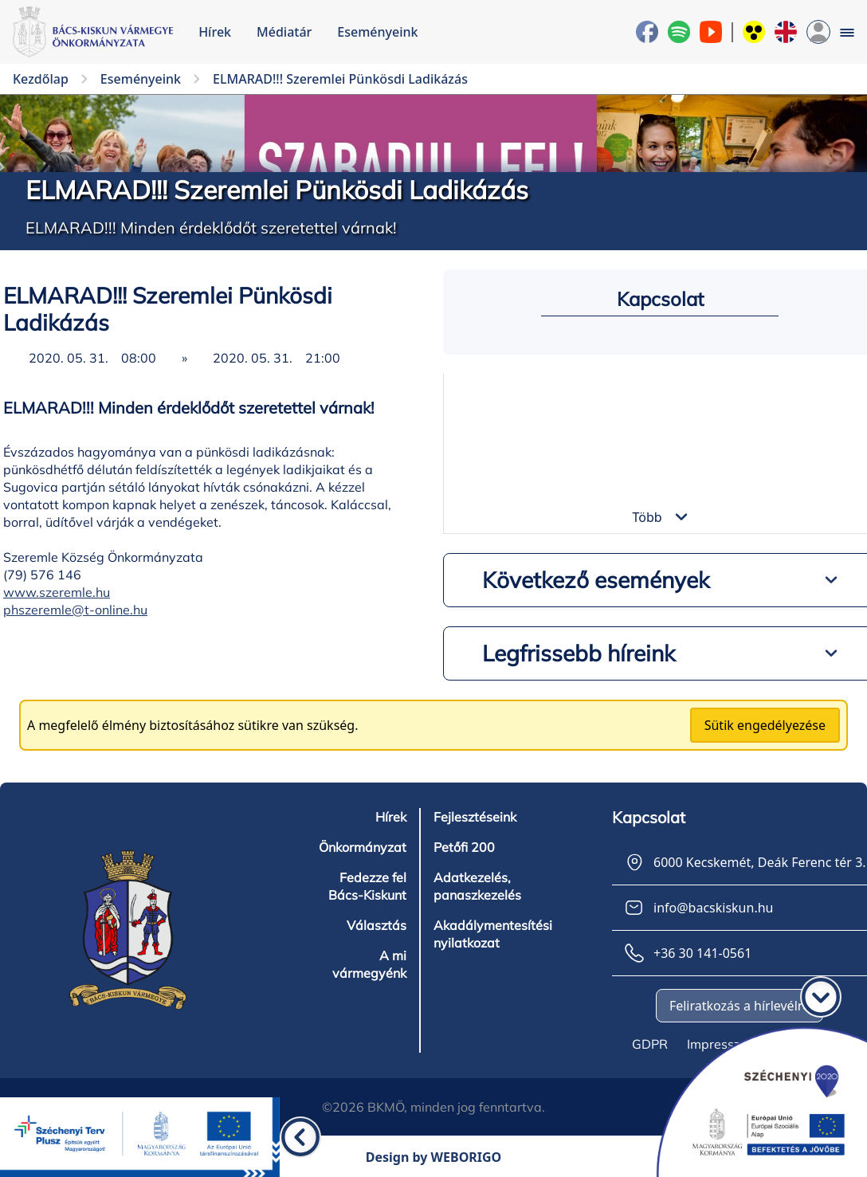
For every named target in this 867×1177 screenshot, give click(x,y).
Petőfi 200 (464, 847)
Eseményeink (377, 32)
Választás (376, 925)
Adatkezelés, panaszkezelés (477, 886)
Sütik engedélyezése (765, 725)
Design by (434, 1157)
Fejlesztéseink (475, 817)
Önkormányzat (362, 847)
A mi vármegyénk (369, 964)
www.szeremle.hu (56, 592)
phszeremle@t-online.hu (75, 610)
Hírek (214, 32)
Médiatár (284, 32)
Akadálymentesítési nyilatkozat (493, 934)
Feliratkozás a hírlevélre (739, 1005)
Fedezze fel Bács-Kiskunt (367, 886)
